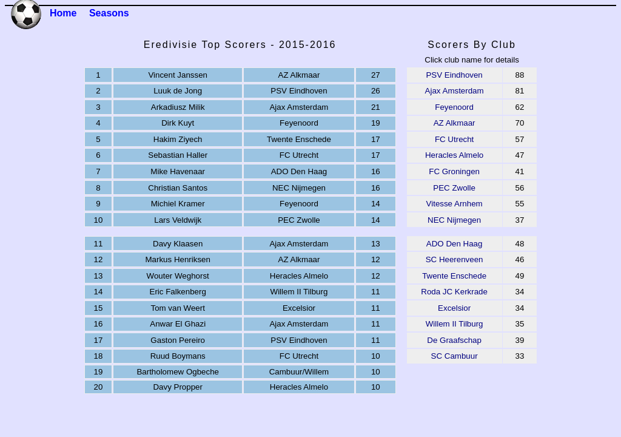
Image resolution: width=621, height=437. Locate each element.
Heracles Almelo (454, 155)
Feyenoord (454, 107)
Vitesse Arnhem (454, 203)
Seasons (109, 13)
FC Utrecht (454, 139)
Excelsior (454, 308)
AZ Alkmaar (454, 122)
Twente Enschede (454, 275)
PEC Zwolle (454, 187)
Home (63, 13)
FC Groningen (454, 171)
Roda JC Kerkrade (454, 291)
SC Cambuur (454, 356)
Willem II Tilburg (454, 323)
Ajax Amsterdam (454, 90)
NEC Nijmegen (454, 220)
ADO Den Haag (454, 243)
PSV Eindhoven (454, 75)
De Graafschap (454, 340)
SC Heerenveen (454, 259)
